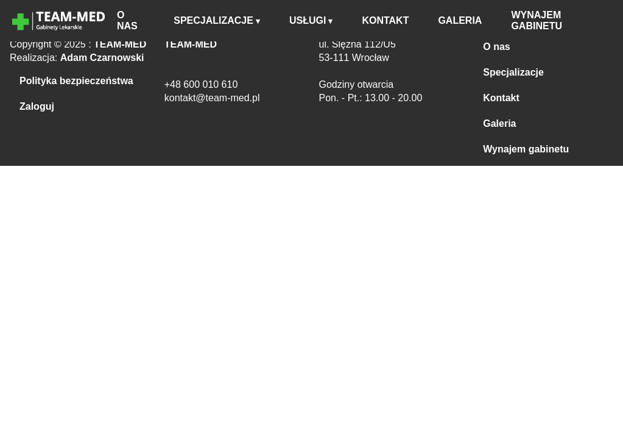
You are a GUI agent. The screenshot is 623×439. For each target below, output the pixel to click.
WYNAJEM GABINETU (536, 20)
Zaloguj (36, 106)
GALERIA (460, 20)
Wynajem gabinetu (526, 149)
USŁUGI (307, 20)
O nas (496, 46)
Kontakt (501, 98)
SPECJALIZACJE (213, 20)
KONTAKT (385, 20)
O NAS (127, 20)
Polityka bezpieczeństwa (76, 81)
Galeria (499, 123)
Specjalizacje (513, 72)
